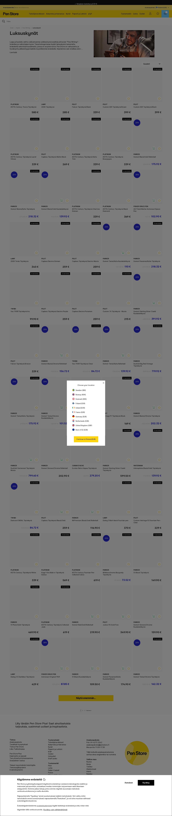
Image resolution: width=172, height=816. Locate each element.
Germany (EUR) (79, 417)
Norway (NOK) (79, 395)
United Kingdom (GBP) (82, 425)
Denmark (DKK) (79, 399)
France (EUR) (78, 412)
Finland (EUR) (78, 403)
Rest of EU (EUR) (80, 430)
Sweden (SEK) (79, 390)
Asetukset (129, 783)
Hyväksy (146, 783)
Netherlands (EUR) (80, 421)
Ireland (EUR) (78, 408)
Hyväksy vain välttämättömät (55, 810)
